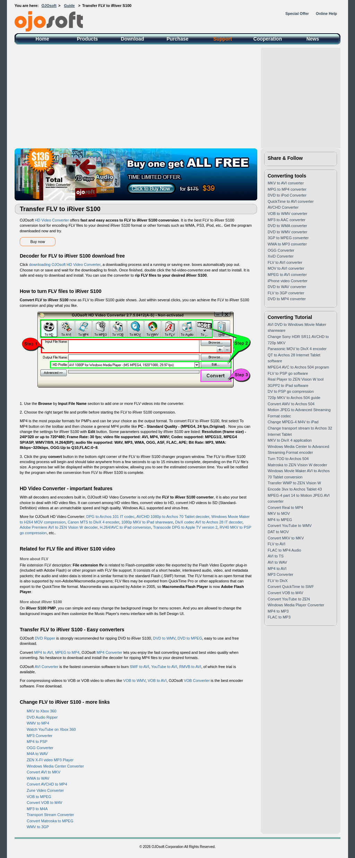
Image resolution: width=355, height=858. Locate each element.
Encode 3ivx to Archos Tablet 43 (295, 489)
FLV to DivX (278, 581)
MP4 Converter (109, 652)
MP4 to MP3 (278, 611)
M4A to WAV (37, 754)
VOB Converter (197, 680)
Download (132, 39)
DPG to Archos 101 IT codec (110, 516)
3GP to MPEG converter (288, 238)
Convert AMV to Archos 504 (291, 404)
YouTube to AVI (164, 667)
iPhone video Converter (288, 281)
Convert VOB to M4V (44, 802)
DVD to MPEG (190, 638)
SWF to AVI (139, 667)
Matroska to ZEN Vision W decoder (297, 465)
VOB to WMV (134, 680)
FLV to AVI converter (285, 262)
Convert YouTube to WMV (290, 525)
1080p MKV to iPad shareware (147, 522)
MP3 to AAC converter (286, 220)
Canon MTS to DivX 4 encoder (93, 522)
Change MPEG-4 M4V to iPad (293, 422)
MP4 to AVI (43, 652)
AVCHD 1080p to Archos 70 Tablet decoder (172, 516)
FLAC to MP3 (279, 617)
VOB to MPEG (39, 797)
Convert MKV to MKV (286, 538)
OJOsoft (49, 5)
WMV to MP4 (38, 723)
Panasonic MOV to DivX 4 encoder (297, 349)
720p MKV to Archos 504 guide (294, 398)
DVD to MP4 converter (287, 299)
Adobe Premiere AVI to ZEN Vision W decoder (59, 527)
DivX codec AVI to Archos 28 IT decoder (208, 522)
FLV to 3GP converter (286, 293)
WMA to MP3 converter (287, 244)
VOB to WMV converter (287, 213)
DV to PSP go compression (291, 391)
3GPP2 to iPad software (288, 385)
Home (42, 39)
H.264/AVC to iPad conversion (125, 527)
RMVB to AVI (190, 667)
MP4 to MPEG (280, 520)
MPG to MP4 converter (287, 189)
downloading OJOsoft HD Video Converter (65, 264)
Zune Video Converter (45, 790)
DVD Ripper (45, 638)
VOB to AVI (157, 680)
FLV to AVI (276, 544)
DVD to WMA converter (287, 226)
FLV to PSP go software (288, 373)
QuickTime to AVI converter (291, 201)
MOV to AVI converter (286, 268)
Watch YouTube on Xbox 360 (51, 729)
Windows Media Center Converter (55, 766)
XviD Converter (281, 256)
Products (87, 39)
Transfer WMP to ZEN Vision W (294, 483)
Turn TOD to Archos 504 (288, 459)
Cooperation (267, 39)
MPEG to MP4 (67, 652)
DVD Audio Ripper (42, 717)
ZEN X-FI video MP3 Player (50, 760)
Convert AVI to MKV (43, 772)
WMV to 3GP (38, 827)
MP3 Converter (39, 736)
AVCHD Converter (283, 207)
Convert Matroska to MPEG (50, 821)
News (312, 39)
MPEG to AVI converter (287, 274)
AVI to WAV (277, 562)
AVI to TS (276, 556)
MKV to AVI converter (286, 183)
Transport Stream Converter (50, 815)
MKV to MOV (279, 513)
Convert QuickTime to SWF (291, 586)
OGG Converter (40, 748)
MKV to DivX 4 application (290, 440)
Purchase (177, 39)
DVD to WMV (164, 638)
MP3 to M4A (37, 809)
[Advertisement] (177, 96)
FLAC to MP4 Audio (284, 550)
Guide (69, 5)
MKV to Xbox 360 (42, 711)
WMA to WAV (38, 778)
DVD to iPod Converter (287, 195)
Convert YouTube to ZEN (289, 599)
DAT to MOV (278, 532)
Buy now (37, 242)
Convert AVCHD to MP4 (47, 784)
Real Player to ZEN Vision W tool (295, 379)
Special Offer (297, 13)
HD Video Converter (52, 220)
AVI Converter (46, 667)
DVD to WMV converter (287, 232)
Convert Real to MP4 (285, 507)
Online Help (326, 13)
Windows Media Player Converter (296, 605)
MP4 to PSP (37, 741)
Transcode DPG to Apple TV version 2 (185, 527)
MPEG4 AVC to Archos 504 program (298, 367)
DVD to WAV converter (287, 287)
